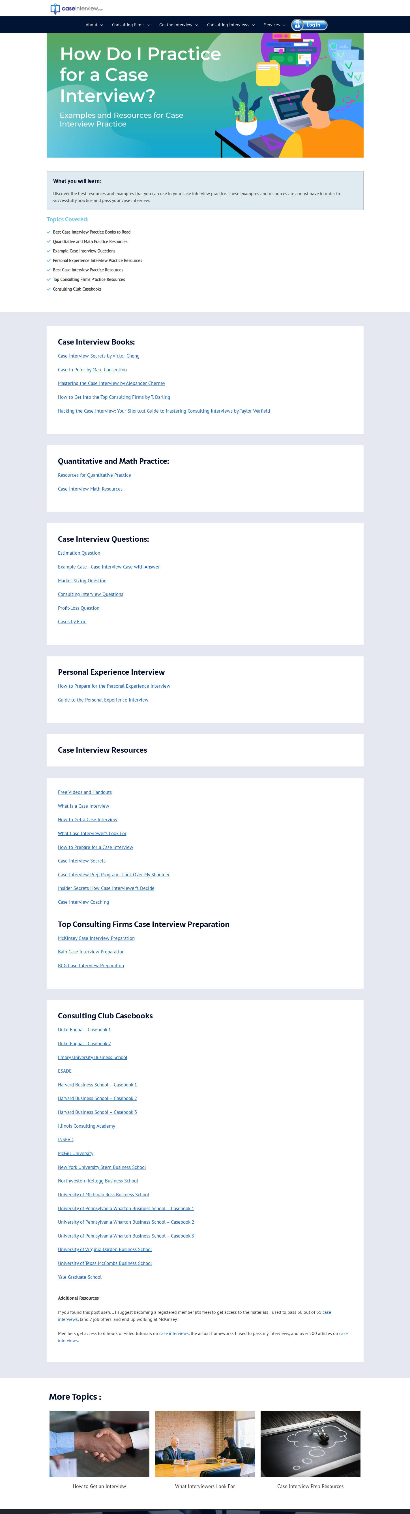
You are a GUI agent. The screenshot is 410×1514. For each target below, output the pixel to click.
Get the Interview (175, 24)
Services (272, 24)
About (91, 24)
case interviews (174, 1338)
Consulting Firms (128, 24)
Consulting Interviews (228, 24)
